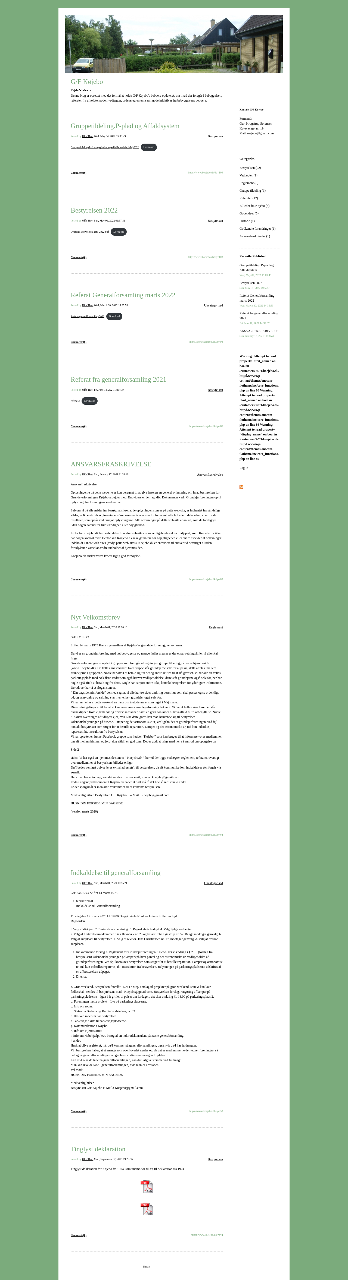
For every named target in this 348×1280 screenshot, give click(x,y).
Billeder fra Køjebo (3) (254, 206)
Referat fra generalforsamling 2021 (118, 379)
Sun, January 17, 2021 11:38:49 (111, 474)
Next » (147, 1266)
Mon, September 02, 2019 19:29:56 (113, 1159)
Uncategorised (213, 305)
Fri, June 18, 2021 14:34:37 (109, 389)
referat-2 (75, 400)
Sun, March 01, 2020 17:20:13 (110, 627)
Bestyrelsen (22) (250, 168)
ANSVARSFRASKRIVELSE (111, 464)
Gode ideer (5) (249, 213)
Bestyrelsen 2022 (94, 210)
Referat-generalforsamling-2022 (87, 316)
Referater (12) (249, 198)
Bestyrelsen (215, 136)
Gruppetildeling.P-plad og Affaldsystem (125, 125)
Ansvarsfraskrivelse (210, 474)
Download (148, 147)
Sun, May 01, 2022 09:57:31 (109, 220)
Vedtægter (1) (248, 175)
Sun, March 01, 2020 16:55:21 (110, 882)
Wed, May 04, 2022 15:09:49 (110, 136)
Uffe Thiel (88, 136)
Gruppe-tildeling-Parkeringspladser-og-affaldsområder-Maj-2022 (105, 147)
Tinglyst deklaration (98, 1149)
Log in (244, 468)
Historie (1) (247, 221)
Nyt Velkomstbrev (95, 617)
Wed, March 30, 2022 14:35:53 (111, 305)
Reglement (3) (249, 183)
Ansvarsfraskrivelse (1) (255, 236)
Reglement (216, 627)
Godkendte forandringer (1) (258, 228)
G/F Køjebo (87, 81)
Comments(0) (78, 172)
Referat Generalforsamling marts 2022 (123, 295)
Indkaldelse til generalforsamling (115, 872)
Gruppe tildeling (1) (253, 190)
